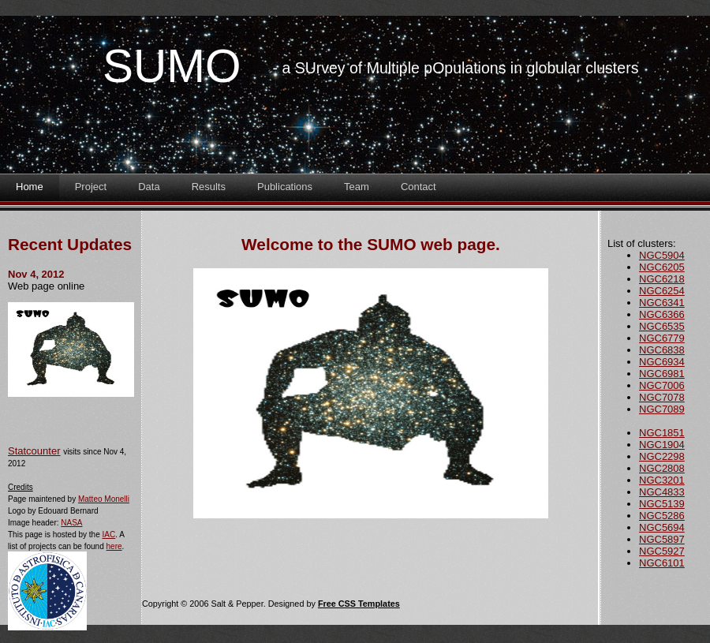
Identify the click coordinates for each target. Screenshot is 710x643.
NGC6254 (662, 291)
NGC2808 (662, 468)
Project (90, 187)
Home (29, 187)
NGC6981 (662, 373)
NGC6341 (662, 302)
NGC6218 (662, 279)
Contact (418, 187)
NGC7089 (662, 409)
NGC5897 (662, 539)
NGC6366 (662, 314)
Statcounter (34, 451)
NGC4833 (662, 492)
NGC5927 (662, 551)
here (114, 546)
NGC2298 (662, 456)
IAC (109, 534)
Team (356, 187)
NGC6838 (662, 350)
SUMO (172, 66)
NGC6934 (662, 362)
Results (209, 187)
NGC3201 (662, 480)
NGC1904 (662, 444)
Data (148, 187)
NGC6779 (662, 338)
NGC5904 (662, 255)
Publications (284, 187)
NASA (71, 522)
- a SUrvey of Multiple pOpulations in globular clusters (456, 68)
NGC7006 (662, 385)
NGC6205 (662, 267)
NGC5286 (662, 516)
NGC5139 (662, 504)
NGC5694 (662, 527)
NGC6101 (662, 563)
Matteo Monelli (103, 499)
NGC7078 (662, 397)
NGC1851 (662, 433)
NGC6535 (662, 326)
